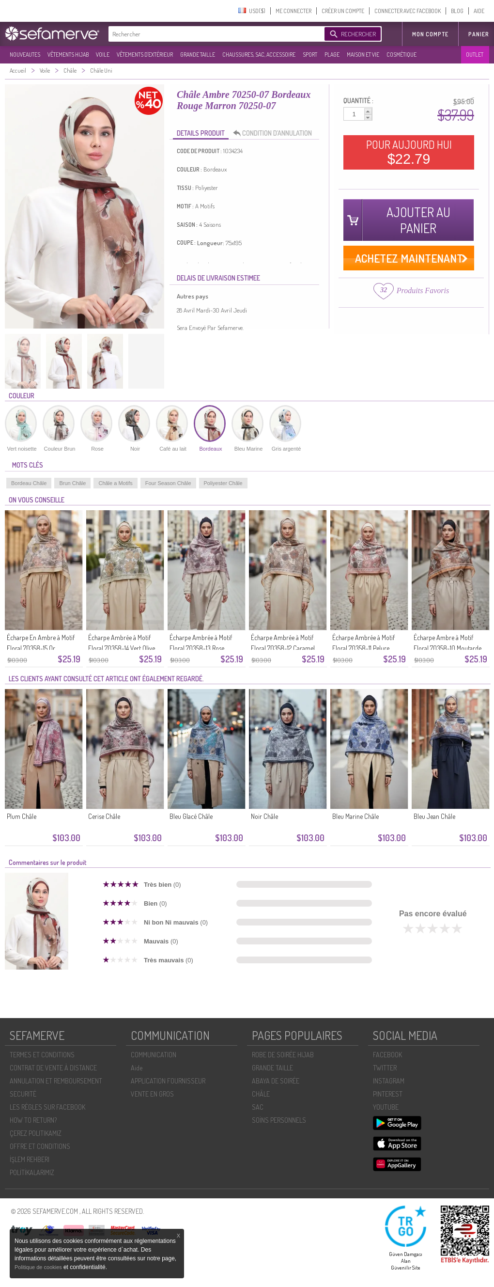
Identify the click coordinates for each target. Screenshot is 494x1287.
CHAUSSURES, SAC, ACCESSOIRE (258, 54)
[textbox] (214, 34)
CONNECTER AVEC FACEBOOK (407, 11)
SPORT (310, 54)
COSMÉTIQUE (401, 54)
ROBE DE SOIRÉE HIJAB (283, 1055)
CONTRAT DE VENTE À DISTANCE (53, 1068)
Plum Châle (21, 816)
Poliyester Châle (223, 483)
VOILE (102, 54)
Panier (478, 34)
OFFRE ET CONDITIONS (40, 1146)
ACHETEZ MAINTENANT (409, 258)
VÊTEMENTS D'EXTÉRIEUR (145, 54)
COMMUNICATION (153, 1055)
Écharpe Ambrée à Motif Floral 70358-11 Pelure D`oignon (363, 648)
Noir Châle (264, 816)
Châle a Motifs (115, 483)
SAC (257, 1107)
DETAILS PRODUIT (201, 133)
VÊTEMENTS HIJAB (68, 54)
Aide (136, 1068)
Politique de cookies (39, 1267)
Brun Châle (72, 483)
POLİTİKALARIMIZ (32, 1172)
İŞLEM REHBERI (29, 1159)
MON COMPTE (430, 34)
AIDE (479, 11)
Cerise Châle (104, 816)
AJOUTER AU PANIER (418, 220)
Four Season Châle (168, 483)
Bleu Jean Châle (434, 816)
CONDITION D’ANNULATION (275, 133)
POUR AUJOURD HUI (409, 152)
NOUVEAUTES (25, 54)
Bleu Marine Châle (355, 816)
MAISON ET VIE (363, 54)
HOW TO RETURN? (33, 1120)
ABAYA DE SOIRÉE (275, 1081)
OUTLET (474, 54)
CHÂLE (261, 1094)
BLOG (457, 11)
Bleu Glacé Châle (191, 816)
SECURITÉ (23, 1094)
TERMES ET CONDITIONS (42, 1055)
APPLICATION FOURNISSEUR (168, 1081)
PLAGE (332, 54)
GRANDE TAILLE (197, 54)
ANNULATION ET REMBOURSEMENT (56, 1081)
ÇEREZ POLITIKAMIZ (36, 1133)
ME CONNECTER (293, 11)
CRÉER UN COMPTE (343, 11)
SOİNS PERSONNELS (279, 1120)
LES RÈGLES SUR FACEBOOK (47, 1107)
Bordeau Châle (28, 483)
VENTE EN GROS (152, 1094)
